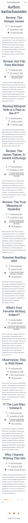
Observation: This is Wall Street (14, 361)
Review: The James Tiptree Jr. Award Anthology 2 (14, 156)
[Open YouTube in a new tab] (14, 513)
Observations (21, 327)
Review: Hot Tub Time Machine (14, 63)
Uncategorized (16, 77)
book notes (15, 173)
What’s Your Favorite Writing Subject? (14, 311)
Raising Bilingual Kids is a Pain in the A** (14, 109)
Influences (20, 174)
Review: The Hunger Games (14, 19)
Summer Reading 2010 (14, 259)
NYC (12, 375)
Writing (16, 176)
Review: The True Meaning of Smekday (14, 205)
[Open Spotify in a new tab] (18, 513)
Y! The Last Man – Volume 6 (14, 406)
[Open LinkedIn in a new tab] (9, 513)
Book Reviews (17, 33)
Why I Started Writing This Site (14, 456)
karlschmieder (16, 26)
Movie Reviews (17, 76)
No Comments (16, 226)
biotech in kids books (17, 326)
